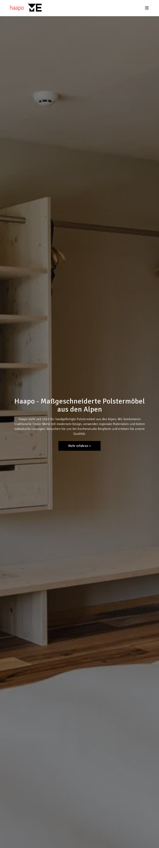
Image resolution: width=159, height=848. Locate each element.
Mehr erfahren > (79, 446)
